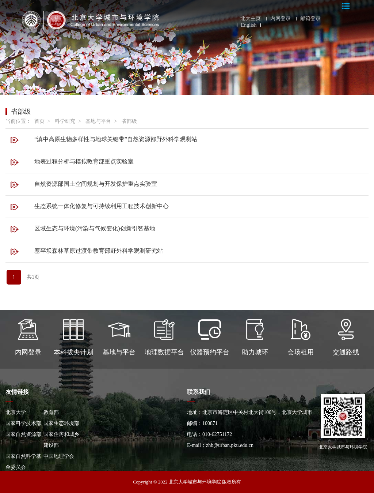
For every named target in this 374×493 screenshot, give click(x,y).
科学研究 (65, 121)
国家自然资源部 (23, 434)
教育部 (51, 412)
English (249, 25)
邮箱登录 (310, 18)
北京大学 (15, 412)
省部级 (129, 121)
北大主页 (250, 18)
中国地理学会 (58, 456)
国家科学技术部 (23, 423)
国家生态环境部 (61, 423)
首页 (39, 121)
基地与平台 (98, 121)
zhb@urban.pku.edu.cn (229, 445)
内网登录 (280, 18)
